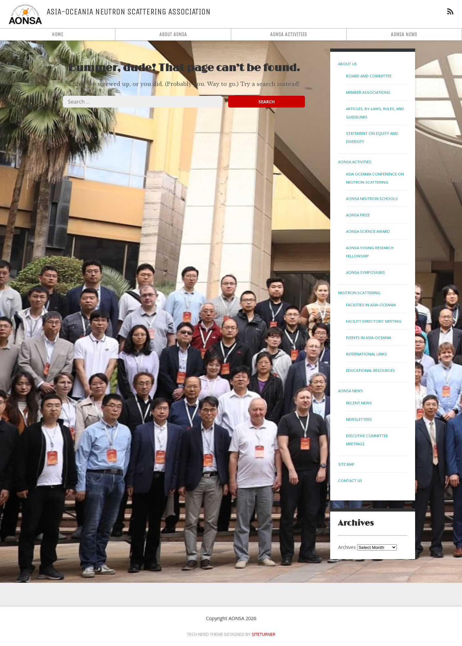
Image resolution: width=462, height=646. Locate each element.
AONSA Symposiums (365, 272)
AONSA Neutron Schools (372, 198)
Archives (347, 547)
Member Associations (368, 92)
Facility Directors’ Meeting (373, 321)
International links (366, 354)
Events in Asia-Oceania (368, 337)
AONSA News (404, 34)
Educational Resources (370, 370)
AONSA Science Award (368, 231)
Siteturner (263, 634)
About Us (347, 63)
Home (57, 34)
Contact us (350, 480)
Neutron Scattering (359, 292)
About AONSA (173, 34)
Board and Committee (369, 75)
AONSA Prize (358, 214)
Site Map (346, 464)
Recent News (359, 402)
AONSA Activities (288, 34)
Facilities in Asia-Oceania (371, 304)
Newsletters (359, 419)
